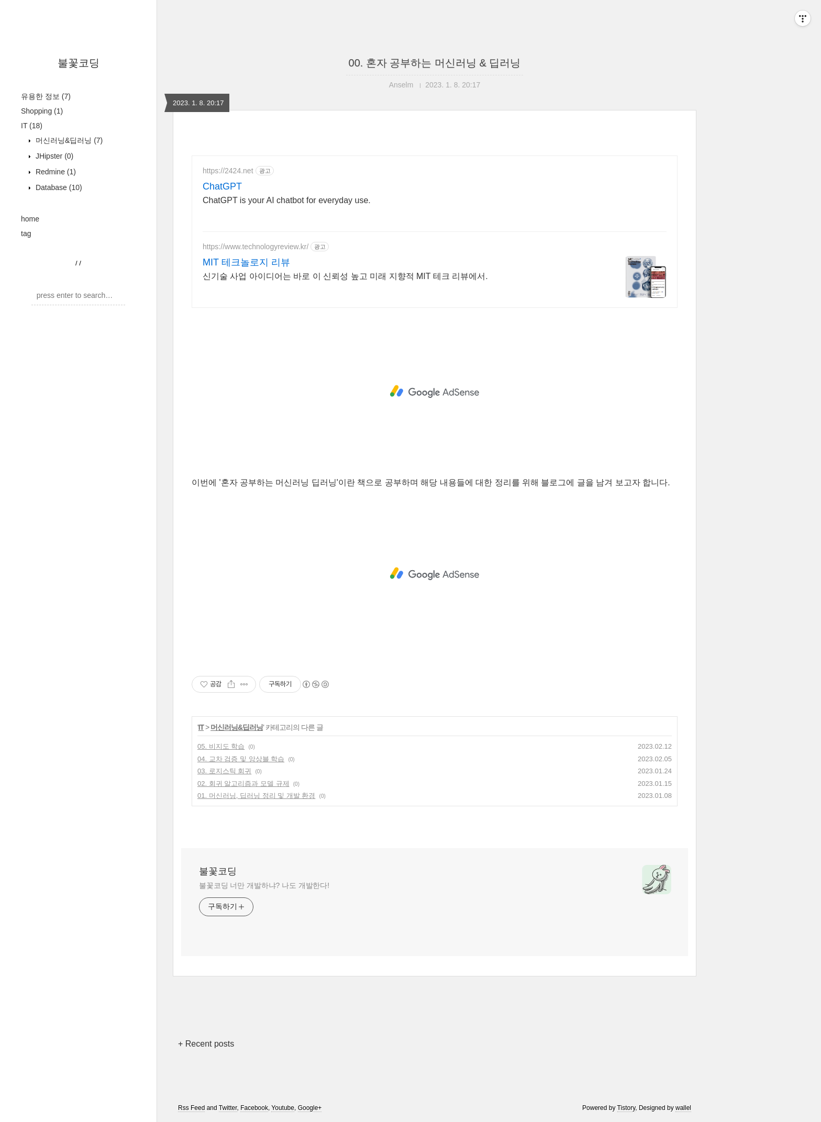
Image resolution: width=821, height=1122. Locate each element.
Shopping (42, 111)
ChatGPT (222, 186)
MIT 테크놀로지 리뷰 (246, 262)
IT (31, 125)
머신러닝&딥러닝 (68, 140)
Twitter (228, 1108)
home (30, 219)
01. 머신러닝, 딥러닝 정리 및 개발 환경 (256, 795)
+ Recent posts (206, 1043)
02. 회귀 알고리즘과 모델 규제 (243, 783)
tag (26, 233)
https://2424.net (228, 170)
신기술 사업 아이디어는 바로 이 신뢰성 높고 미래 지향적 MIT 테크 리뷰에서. (345, 276)
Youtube (282, 1108)
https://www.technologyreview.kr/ (255, 246)
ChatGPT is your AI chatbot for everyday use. (287, 200)
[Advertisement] (435, 391)
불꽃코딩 (78, 63)
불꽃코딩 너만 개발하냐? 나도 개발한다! (264, 885)
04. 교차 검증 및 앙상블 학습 (240, 759)
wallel (683, 1108)
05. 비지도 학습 (221, 746)
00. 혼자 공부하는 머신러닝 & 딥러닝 (435, 63)
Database (58, 187)
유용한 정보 (46, 96)
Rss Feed (191, 1108)
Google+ (310, 1108)
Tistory (626, 1108)
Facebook (254, 1108)
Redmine (55, 172)
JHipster (53, 156)
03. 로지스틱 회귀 (224, 771)
